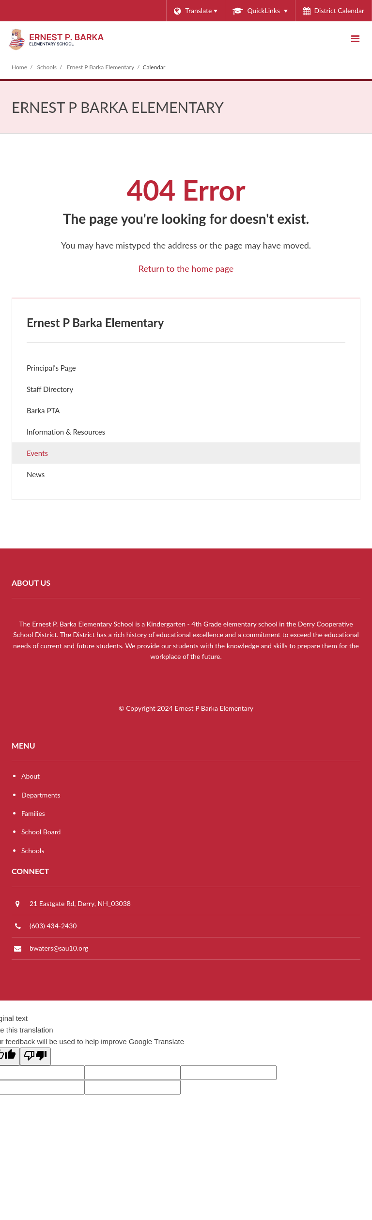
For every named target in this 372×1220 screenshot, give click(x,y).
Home (19, 67)
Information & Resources (66, 431)
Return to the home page (186, 268)
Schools (47, 67)
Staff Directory (50, 389)
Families (33, 813)
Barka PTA (56, 412)
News (49, 476)
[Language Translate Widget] (195, 10)
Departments (41, 795)
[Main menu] (355, 38)
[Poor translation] (35, 1056)
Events (37, 453)
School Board (41, 832)
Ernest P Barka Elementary (101, 67)
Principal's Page (51, 367)
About (30, 776)
